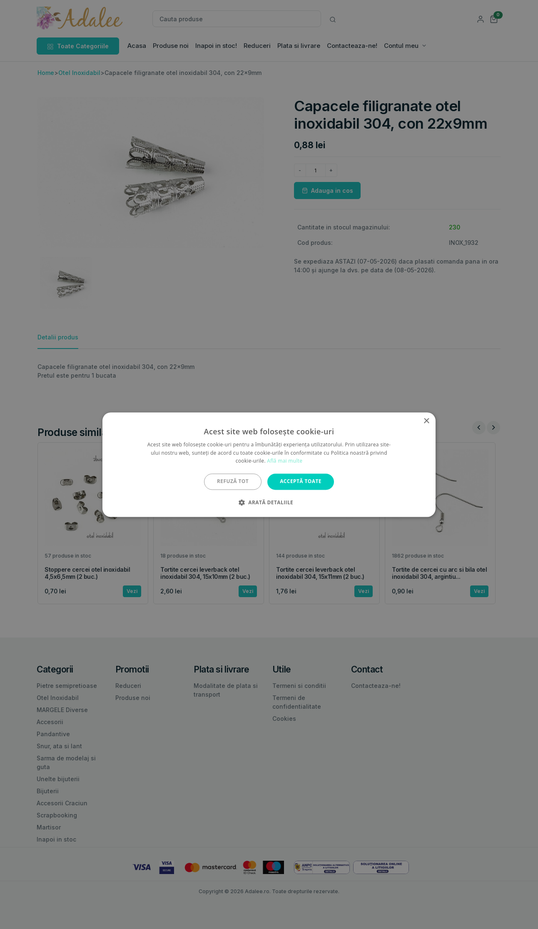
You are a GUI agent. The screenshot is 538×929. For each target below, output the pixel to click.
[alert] (269, 464)
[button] (269, 502)
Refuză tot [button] (233, 481)
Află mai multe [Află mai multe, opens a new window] (284, 461)
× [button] (426, 421)
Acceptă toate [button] (300, 481)
